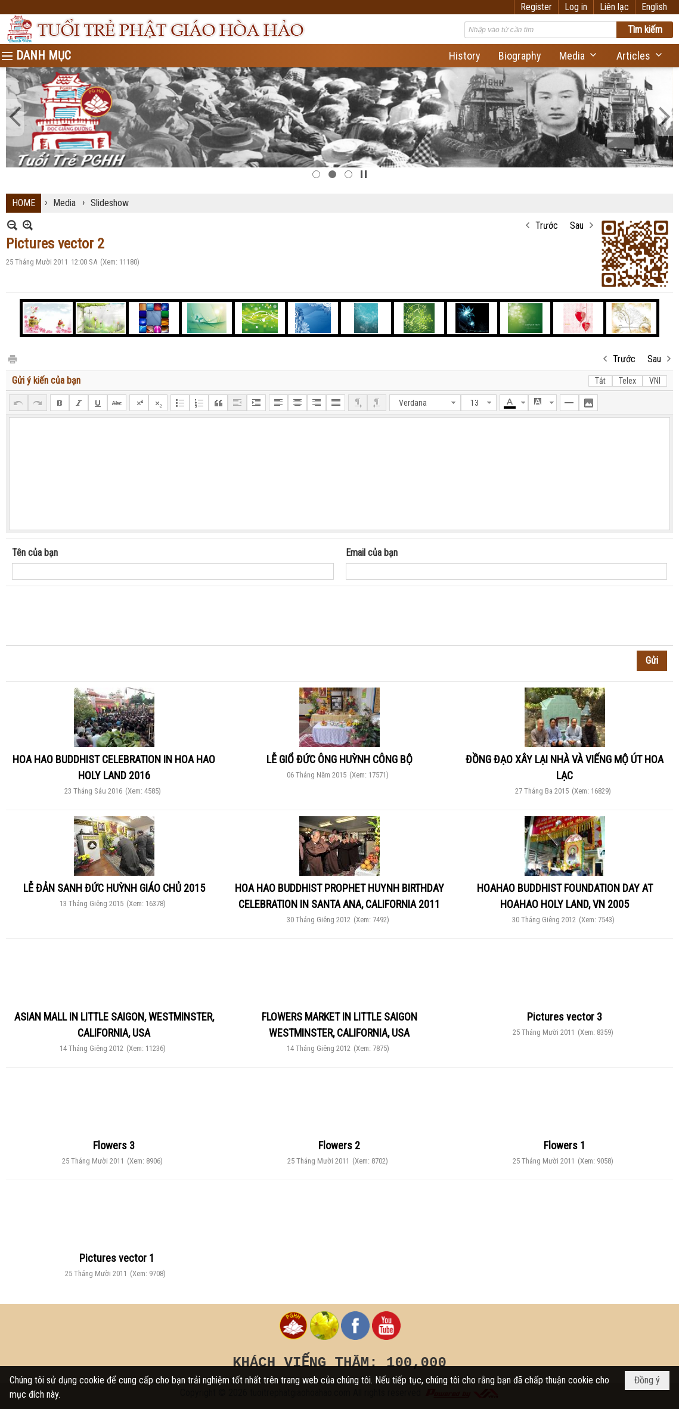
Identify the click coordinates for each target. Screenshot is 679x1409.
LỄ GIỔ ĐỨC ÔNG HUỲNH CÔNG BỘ (339, 759)
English (654, 7)
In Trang (12, 358)
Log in (576, 7)
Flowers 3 (114, 1145)
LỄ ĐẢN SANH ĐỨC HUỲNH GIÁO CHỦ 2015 (114, 888)
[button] (578, 55)
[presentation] (102, 616)
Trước (546, 225)
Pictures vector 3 (564, 1016)
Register (536, 7)
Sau (577, 225)
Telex (627, 380)
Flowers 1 (564, 1145)
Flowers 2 (339, 1145)
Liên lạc (614, 7)
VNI (655, 380)
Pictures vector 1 (116, 1258)
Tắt (600, 380)
